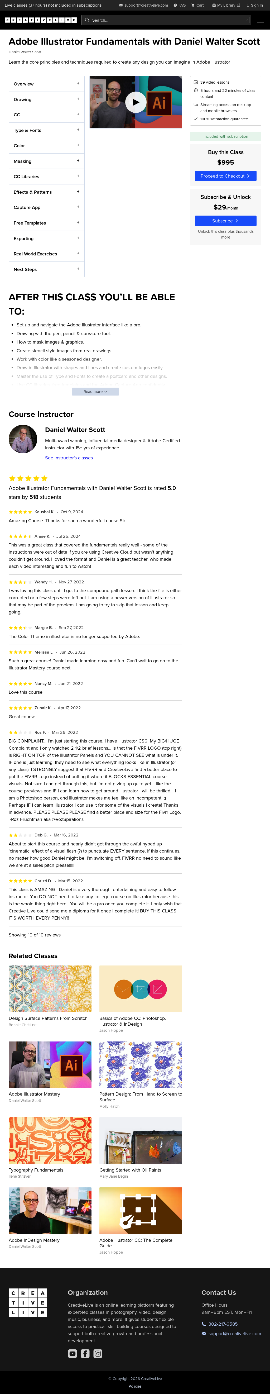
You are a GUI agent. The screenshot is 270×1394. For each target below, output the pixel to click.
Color (19, 145)
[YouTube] (72, 1353)
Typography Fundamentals (36, 1170)
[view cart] (199, 5)
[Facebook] (85, 1353)
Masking (22, 161)
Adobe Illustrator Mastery (34, 1094)
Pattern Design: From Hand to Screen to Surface (140, 1097)
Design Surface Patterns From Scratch (48, 1018)
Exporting (23, 238)
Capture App (27, 207)
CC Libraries (26, 176)
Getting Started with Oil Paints (130, 1170)
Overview (24, 83)
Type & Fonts (27, 130)
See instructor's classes (69, 457)
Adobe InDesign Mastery (34, 1240)
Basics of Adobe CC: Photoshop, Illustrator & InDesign (132, 1021)
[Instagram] (98, 1353)
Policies (135, 1386)
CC (17, 114)
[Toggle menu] (260, 20)
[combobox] (166, 20)
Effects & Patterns (33, 192)
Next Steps (25, 269)
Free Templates (30, 223)
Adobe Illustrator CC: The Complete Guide (135, 1243)
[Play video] (136, 102)
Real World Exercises (35, 253)
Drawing (22, 99)
